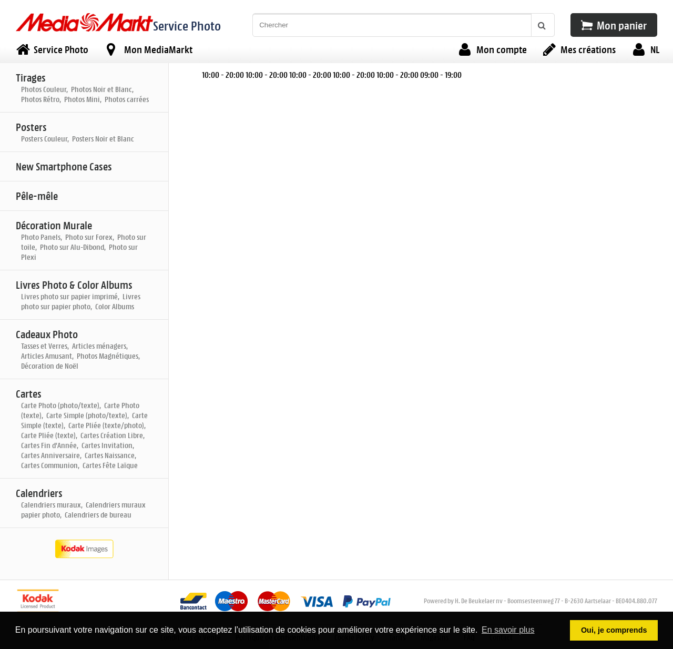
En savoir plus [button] (508, 629)
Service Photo (187, 25)
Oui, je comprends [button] (614, 630)
